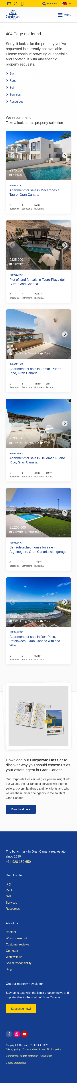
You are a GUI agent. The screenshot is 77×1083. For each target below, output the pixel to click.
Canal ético (46, 1056)
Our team (12, 950)
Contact (11, 932)
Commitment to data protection (22, 1056)
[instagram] (16, 1034)
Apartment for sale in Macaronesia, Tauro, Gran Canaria (34, 192)
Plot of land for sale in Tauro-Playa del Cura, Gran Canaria (37, 282)
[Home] (12, 14)
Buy (10, 73)
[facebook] (9, 1034)
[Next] (65, 155)
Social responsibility (18, 963)
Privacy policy (13, 1049)
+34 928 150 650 (18, 862)
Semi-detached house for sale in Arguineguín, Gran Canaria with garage (37, 549)
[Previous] (12, 155)
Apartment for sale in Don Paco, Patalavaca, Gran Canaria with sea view (34, 641)
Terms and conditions (33, 1049)
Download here (21, 809)
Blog (9, 969)
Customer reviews (17, 944)
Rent (11, 80)
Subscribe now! (21, 1008)
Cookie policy (54, 1049)
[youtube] (24, 1034)
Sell (10, 87)
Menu (64, 14)
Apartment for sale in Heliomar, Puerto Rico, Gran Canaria (37, 460)
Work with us (14, 957)
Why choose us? (16, 938)
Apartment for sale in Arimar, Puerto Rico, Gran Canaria (35, 371)
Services (13, 94)
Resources (14, 101)
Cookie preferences (16, 1062)
